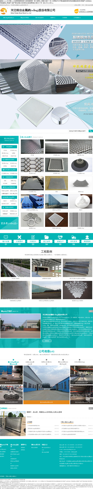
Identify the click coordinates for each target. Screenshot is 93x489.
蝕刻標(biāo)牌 (5, 203)
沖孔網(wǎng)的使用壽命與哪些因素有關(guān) (73, 431)
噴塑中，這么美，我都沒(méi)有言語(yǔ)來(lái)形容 (44, 412)
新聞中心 (52, 17)
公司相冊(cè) (77, 17)
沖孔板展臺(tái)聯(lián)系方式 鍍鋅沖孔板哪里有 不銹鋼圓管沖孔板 (44, 434)
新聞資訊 (23, 447)
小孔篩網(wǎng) (13, 173)
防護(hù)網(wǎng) (5, 212)
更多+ (90, 137)
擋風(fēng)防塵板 (5, 195)
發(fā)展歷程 (3, 451)
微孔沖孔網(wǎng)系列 (9, 169)
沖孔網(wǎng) (13, 150)
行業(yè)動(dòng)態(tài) (67, 422)
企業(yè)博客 (77, 5)
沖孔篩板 (5, 183)
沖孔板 (5, 150)
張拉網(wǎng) (5, 163)
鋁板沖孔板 (13, 156)
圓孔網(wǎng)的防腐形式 (34, 428)
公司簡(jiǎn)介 (3, 449)
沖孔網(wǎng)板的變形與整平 (69, 434)
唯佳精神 (2, 454)
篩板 (5, 180)
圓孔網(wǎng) (5, 153)
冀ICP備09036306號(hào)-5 (73, 465)
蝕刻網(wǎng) (13, 200)
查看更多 (47, 340)
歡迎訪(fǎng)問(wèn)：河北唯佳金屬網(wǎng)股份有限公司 (14, 5)
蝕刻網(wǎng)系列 (9, 197)
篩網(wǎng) (13, 180)
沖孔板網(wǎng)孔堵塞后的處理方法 (70, 428)
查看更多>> (29, 416)
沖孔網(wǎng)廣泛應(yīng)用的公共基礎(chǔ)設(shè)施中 (75, 425)
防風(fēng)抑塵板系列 (9, 187)
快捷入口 (44, 444)
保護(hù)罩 (5, 213)
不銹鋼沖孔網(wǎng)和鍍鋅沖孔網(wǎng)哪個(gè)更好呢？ (42, 431)
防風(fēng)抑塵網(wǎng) (5, 192)
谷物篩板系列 (9, 177)
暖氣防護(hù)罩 (13, 213)
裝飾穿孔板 (13, 166)
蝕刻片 (5, 200)
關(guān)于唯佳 (25, 17)
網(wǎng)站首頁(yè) (8, 17)
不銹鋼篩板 (13, 183)
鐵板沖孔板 (5, 156)
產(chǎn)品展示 (39, 17)
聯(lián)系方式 (35, 444)
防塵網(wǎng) (13, 211)
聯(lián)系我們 (34, 447)
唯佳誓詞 (2, 456)
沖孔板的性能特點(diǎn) (34, 425)
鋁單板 (5, 166)
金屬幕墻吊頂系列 (9, 159)
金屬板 (13, 153)
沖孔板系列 (9, 146)
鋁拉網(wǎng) (13, 163)
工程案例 (64, 17)
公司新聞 (29, 422)
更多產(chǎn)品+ (9, 223)
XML (83, 5)
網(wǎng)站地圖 (89, 5)
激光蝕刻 (13, 203)
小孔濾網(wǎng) (5, 173)
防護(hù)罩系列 (9, 207)
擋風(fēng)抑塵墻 (13, 192)
